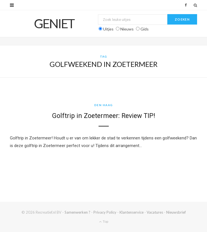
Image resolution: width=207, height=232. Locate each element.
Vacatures (155, 212)
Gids (144, 29)
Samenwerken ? (77, 212)
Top (103, 221)
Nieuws (127, 29)
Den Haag (103, 105)
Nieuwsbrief (176, 212)
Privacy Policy (104, 212)
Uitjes (108, 29)
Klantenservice (131, 212)
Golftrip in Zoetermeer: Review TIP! (103, 116)
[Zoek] (195, 5)
